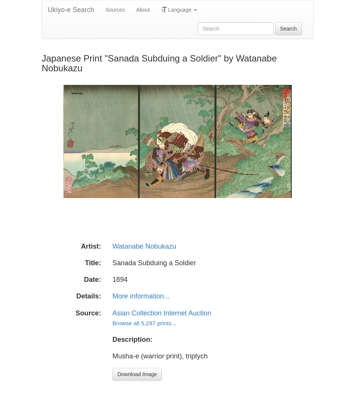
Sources (115, 10)
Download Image (137, 374)
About (143, 10)
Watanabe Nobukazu (144, 246)
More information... (141, 296)
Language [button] (179, 10)
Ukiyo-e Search (71, 10)
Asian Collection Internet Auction (161, 313)
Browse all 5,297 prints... (144, 323)
